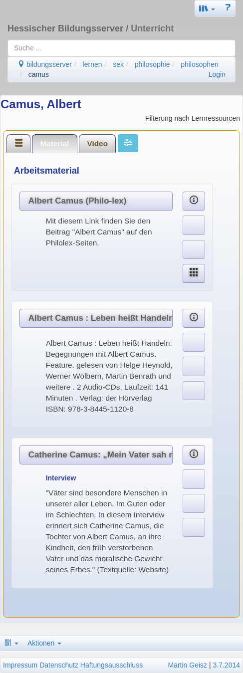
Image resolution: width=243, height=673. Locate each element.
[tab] (18, 143)
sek (118, 64)
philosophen (200, 64)
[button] (207, 8)
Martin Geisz (188, 665)
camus (38, 74)
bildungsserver (44, 64)
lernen (92, 64)
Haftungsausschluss (111, 665)
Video (97, 143)
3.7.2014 (227, 665)
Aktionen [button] (44, 643)
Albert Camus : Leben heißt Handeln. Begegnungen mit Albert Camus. (100, 318)
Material (54, 143)
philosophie (152, 64)
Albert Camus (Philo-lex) (77, 201)
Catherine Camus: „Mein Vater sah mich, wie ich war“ (100, 454)
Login (217, 74)
